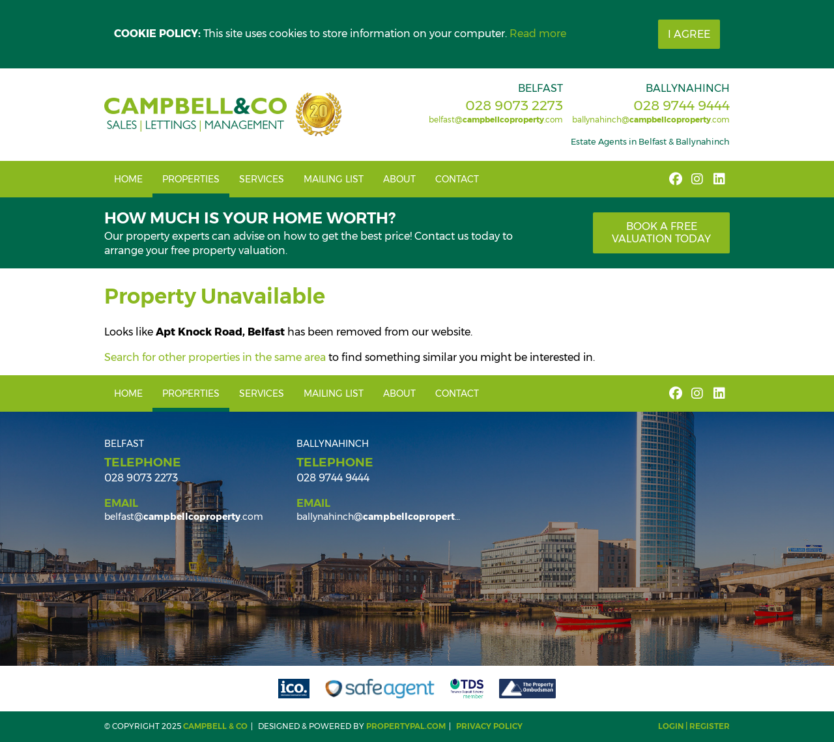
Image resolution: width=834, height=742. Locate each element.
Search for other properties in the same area (215, 357)
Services (261, 179)
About (399, 179)
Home (128, 179)
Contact (457, 179)
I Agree (689, 34)
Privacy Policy (489, 726)
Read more (538, 33)
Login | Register (694, 726)
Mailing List (334, 179)
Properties (191, 179)
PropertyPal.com (406, 726)
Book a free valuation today (661, 232)
